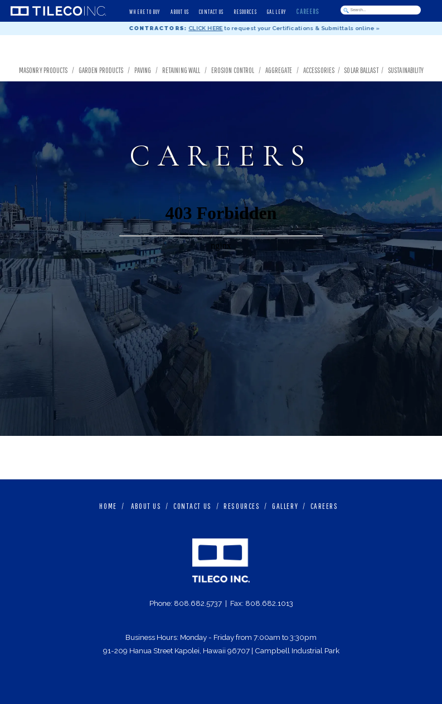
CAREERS (324, 506)
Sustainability (407, 70)
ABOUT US (146, 506)
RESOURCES (242, 506)
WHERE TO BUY (144, 11)
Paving (143, 70)
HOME (107, 506)
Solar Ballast (361, 70)
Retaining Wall (181, 70)
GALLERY (285, 506)
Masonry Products (43, 70)
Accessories (318, 70)
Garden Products (101, 70)
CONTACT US (192, 506)
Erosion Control (233, 70)
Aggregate (279, 70)
